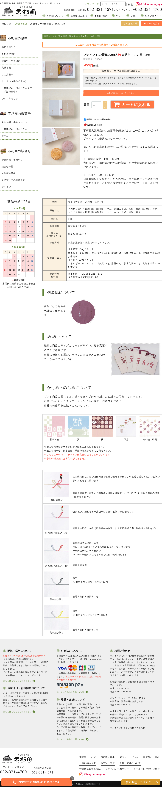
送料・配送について (130, 763)
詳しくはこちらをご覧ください (17, 681)
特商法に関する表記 (90, 769)
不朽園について (55, 16)
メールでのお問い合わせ (147, 769)
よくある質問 (130, 23)
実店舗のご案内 (79, 16)
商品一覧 (67, 36)
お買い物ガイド (153, 16)
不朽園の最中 (102, 16)
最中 (76, 36)
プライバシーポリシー (117, 769)
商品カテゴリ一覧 (52, 36)
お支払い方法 (108, 763)
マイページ (93, 4)
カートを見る (152, 23)
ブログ (134, 16)
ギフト (119, 16)
